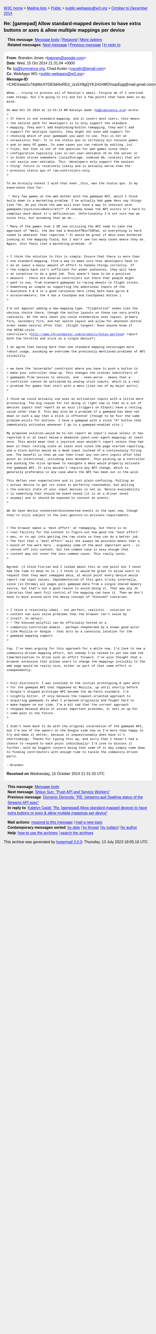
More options (91, 40)
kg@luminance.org (29, 69)
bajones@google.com (65, 58)
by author (129, 827)
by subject (109, 827)
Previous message (85, 45)
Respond (69, 40)
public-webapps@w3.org (86, 8)
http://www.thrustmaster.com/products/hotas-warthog (77, 334)
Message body (47, 40)
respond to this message (51, 822)
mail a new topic (89, 822)
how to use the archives (38, 833)
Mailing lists (37, 8)
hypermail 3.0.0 (69, 842)
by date (73, 827)
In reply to (112, 45)
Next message (55, 45)
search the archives (77, 833)
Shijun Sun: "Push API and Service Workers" (72, 792)
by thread (91, 827)
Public (56, 8)
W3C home (13, 8)
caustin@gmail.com (87, 69)
